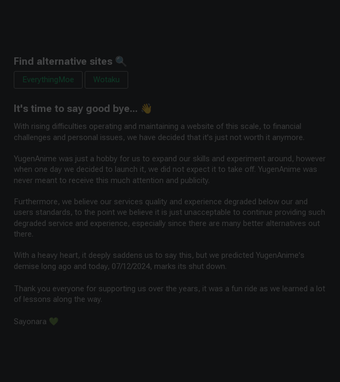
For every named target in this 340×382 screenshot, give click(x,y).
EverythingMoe (48, 79)
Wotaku (106, 79)
